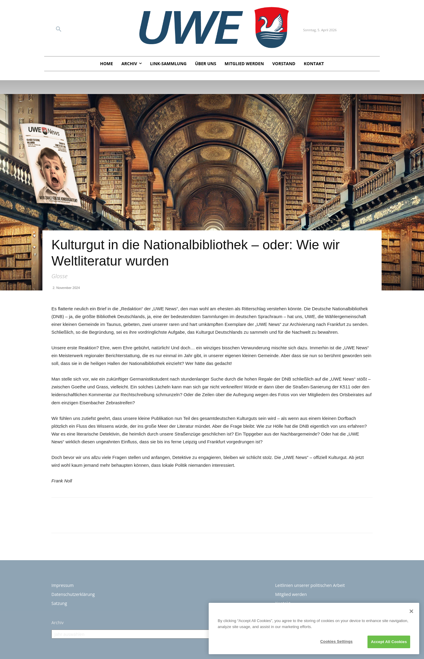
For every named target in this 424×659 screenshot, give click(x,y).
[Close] (411, 611)
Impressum (62, 585)
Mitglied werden (291, 594)
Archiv (57, 622)
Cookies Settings (336, 641)
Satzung (59, 603)
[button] (58, 29)
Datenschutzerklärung (73, 594)
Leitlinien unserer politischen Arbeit (310, 585)
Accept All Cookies (389, 641)
